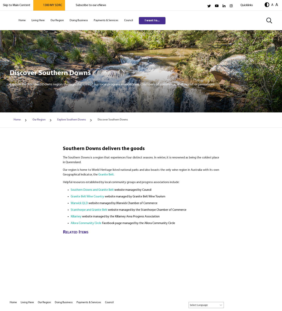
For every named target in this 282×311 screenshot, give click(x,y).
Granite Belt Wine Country (87, 196)
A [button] (272, 5)
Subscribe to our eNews (91, 5)
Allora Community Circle (86, 223)
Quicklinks (246, 5)
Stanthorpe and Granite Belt (89, 210)
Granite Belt (106, 174)
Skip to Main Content (16, 5)
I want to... (152, 20)
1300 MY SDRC (52, 5)
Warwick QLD (80, 203)
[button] (267, 5)
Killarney (76, 216)
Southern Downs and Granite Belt (92, 190)
